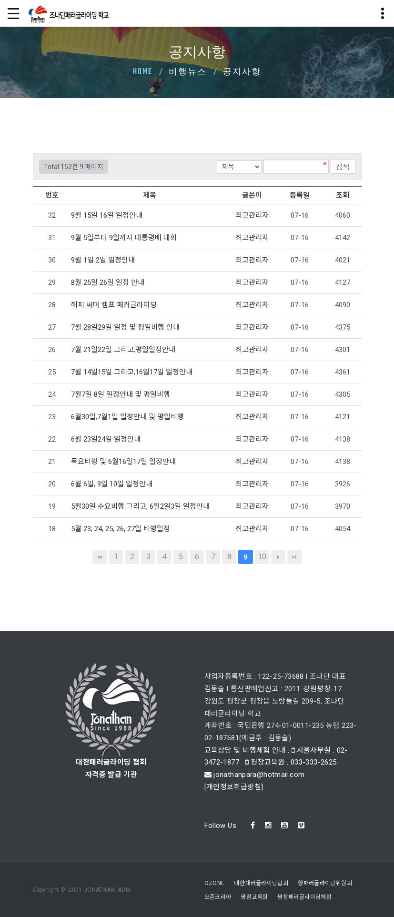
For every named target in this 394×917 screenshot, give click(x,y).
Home (142, 72)
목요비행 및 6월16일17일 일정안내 (124, 461)
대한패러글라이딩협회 (261, 883)
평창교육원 (254, 897)
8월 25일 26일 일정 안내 (108, 282)
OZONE (214, 883)
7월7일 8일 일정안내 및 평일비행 (121, 394)
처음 (99, 557)
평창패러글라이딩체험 (304, 897)
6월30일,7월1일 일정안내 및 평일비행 (128, 417)
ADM (124, 890)
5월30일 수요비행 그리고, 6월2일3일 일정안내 (141, 506)
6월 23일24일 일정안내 (106, 439)
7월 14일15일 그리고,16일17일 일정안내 (132, 372)
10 (262, 556)
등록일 (300, 195)
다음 (278, 557)
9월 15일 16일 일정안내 (107, 215)
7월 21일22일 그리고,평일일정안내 (124, 349)
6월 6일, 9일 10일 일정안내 (112, 484)
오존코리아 (218, 897)
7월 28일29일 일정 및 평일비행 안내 (126, 327)
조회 (342, 195)
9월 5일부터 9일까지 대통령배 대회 (125, 237)
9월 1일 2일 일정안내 (104, 260)
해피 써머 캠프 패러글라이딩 (115, 305)
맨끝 (294, 557)
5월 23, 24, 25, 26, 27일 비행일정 (121, 528)
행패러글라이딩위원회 (325, 883)
